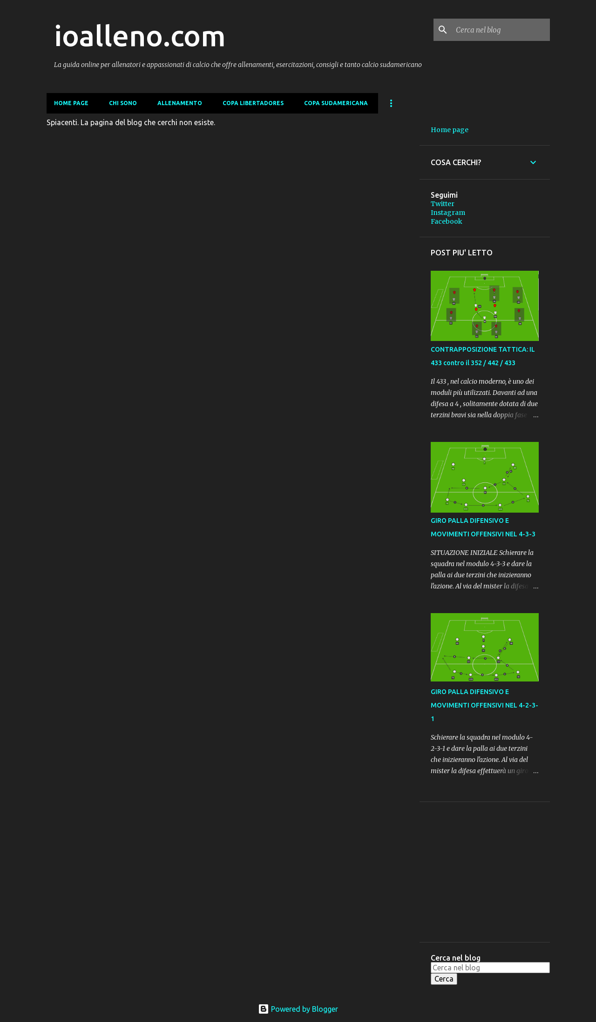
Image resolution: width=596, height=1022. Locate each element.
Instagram (448, 212)
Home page (71, 103)
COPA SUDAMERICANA (336, 103)
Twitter (442, 204)
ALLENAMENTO (179, 103)
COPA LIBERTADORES (253, 103)
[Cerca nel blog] (501, 30)
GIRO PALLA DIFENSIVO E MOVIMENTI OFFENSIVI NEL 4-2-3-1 (484, 705)
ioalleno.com (140, 35)
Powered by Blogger (298, 1009)
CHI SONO (123, 103)
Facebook (446, 221)
